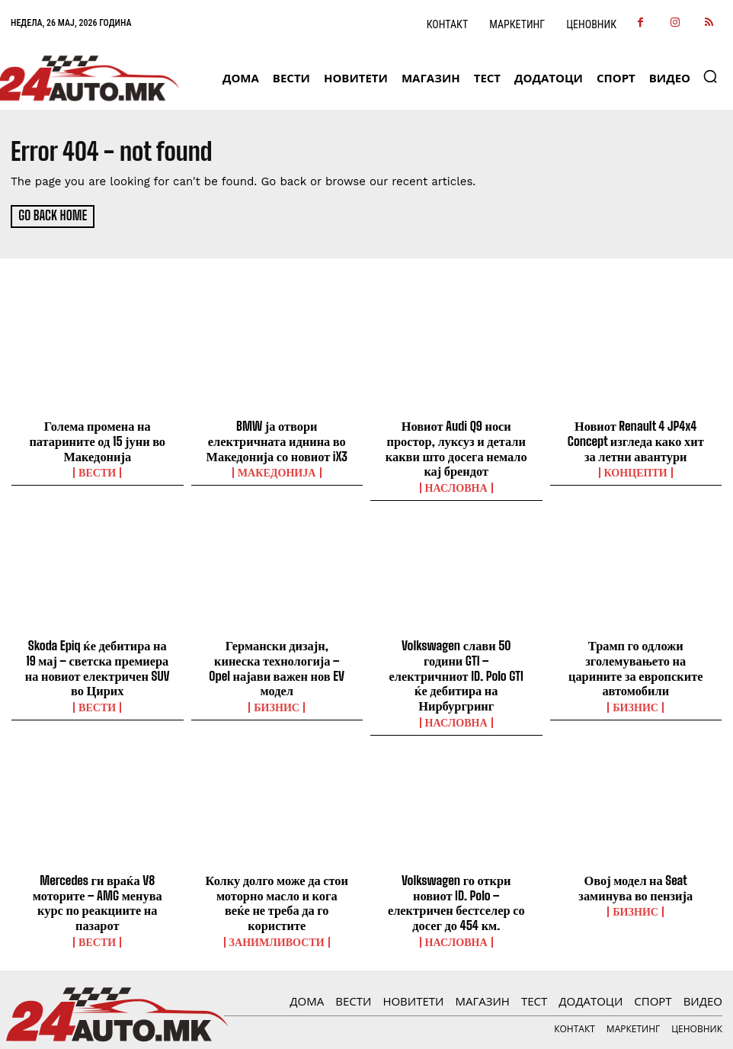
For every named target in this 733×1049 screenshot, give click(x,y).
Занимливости (277, 897)
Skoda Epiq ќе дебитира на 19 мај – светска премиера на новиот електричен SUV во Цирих (97, 660)
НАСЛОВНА (456, 482)
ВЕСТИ (97, 469)
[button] (710, 76)
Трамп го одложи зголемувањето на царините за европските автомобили (636, 653)
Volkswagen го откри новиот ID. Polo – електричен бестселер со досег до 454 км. (456, 867)
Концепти (635, 469)
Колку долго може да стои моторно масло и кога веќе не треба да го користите (277, 867)
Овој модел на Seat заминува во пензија (636, 860)
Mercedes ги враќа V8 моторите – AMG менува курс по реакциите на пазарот (97, 867)
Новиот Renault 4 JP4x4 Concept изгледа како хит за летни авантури (636, 439)
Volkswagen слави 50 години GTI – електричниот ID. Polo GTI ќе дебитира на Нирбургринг (456, 660)
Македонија (276, 469)
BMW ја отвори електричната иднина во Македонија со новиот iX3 (276, 439)
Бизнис (276, 683)
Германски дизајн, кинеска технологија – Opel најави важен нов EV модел (276, 653)
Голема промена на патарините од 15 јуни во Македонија (97, 439)
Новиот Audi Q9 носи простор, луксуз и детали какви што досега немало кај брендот (456, 446)
